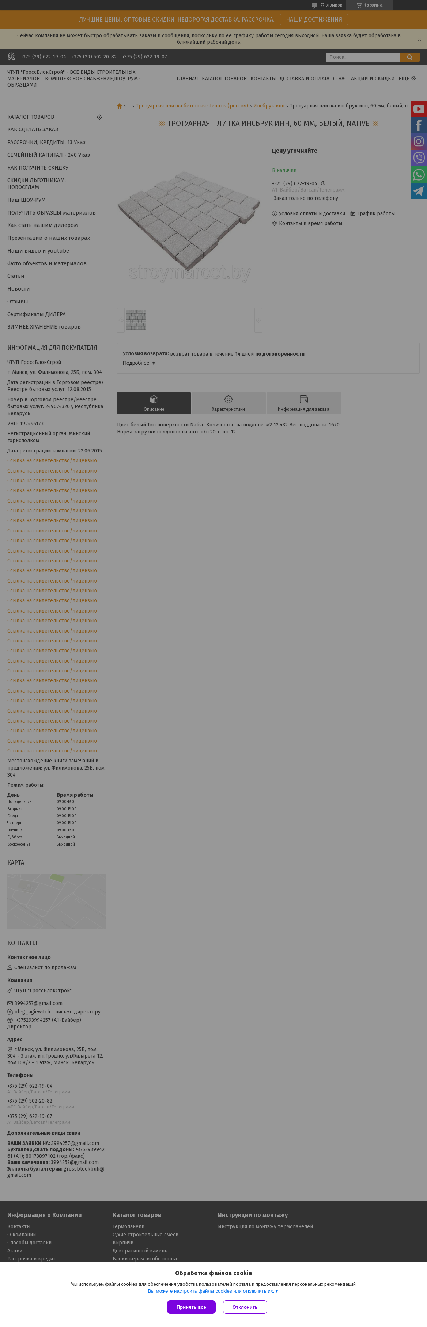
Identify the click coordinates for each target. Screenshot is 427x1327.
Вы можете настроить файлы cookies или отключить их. (211, 1291)
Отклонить (245, 1307)
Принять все (191, 1307)
